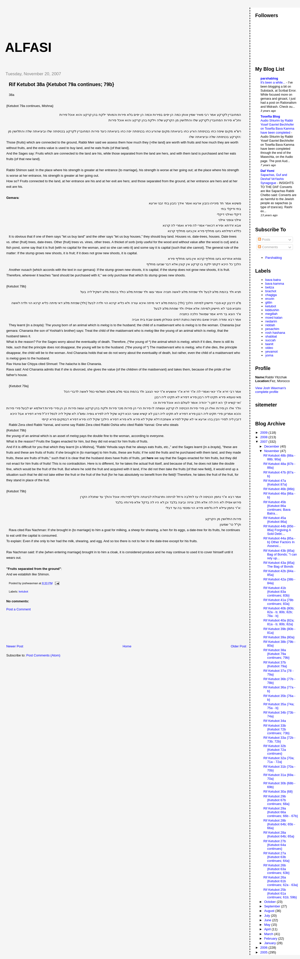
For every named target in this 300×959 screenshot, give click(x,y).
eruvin (269, 299)
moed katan (273, 317)
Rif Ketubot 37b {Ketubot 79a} (275, 664)
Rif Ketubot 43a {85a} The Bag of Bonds (278, 564)
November (272, 451)
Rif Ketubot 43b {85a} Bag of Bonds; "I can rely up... (280, 554)
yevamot (271, 351)
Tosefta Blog (270, 116)
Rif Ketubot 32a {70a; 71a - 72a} (278, 760)
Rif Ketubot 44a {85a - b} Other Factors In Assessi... (279, 542)
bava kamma (274, 283)
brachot (270, 291)
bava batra (273, 280)
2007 (264, 442)
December (272, 446)
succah (270, 340)
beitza (269, 287)
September (272, 906)
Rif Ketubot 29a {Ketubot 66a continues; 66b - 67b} (280, 812)
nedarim (271, 321)
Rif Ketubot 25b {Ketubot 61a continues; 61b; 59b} (280, 893)
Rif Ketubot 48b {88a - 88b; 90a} (279, 457)
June (268, 920)
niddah (270, 325)
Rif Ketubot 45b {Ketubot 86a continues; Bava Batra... (276, 507)
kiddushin (272, 310)
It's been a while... (273, 82)
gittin (268, 302)
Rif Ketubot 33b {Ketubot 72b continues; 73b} (276, 729)
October (270, 902)
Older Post (238, 646)
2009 (264, 432)
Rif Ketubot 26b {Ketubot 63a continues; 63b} (276, 869)
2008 (264, 437)
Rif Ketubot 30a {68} (277, 791)
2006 (264, 947)
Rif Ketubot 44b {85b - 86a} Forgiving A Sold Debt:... (279, 530)
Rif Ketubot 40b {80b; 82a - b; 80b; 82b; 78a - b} (278, 612)
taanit (269, 344)
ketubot (23, 591)
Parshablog (273, 258)
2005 (264, 952)
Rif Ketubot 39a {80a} (278, 637)
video (269, 348)
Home (127, 646)
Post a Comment (18, 609)
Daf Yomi (267, 171)
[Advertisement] (92, 19)
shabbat (271, 336)
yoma (269, 355)
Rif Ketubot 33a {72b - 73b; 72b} (279, 739)
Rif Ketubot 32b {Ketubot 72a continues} (274, 749)
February (271, 938)
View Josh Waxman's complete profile (270, 390)
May (267, 925)
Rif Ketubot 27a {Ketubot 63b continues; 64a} (276, 857)
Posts (264, 239)
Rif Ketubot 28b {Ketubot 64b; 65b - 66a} (279, 824)
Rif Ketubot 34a (274, 721)
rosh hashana (275, 333)
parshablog (269, 78)
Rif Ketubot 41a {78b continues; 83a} (278, 602)
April (268, 929)
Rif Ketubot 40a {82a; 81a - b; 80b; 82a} (278, 622)
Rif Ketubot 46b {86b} (278, 489)
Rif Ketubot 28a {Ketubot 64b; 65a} (278, 834)
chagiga (271, 295)
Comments (268, 247)
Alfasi (28, 47)
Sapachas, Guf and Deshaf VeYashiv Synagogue (273, 179)
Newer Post (14, 646)
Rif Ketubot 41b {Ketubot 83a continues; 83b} (276, 591)
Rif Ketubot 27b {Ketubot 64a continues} (274, 845)
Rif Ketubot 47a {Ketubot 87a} (275, 482)
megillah (271, 314)
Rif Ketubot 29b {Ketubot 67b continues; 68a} (276, 800)
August (269, 911)
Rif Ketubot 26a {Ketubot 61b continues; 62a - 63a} (280, 881)
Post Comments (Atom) (43, 655)
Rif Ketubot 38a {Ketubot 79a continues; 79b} (61, 84)
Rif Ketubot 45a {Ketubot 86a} (275, 520)
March (269, 934)
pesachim (272, 329)
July (267, 915)
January (270, 943)
